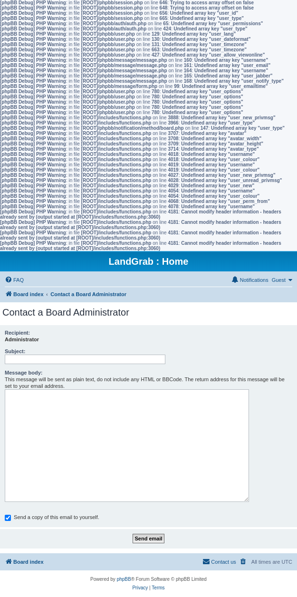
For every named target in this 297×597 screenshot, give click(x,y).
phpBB (124, 579)
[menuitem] (14, 280)
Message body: (23, 373)
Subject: (15, 351)
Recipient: (17, 333)
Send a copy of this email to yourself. (52, 517)
